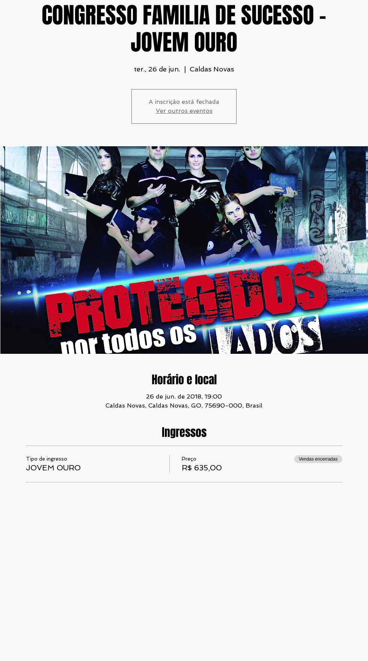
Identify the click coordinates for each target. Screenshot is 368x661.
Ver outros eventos (184, 110)
